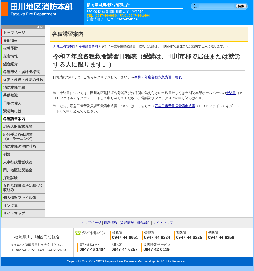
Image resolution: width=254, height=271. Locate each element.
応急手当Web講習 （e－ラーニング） (21, 136)
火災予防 (10, 48)
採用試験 (10, 178)
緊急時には (12, 111)
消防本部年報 (14, 87)
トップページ (14, 33)
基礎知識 (10, 95)
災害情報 (10, 56)
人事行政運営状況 (17, 162)
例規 (6, 154)
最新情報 (10, 40)
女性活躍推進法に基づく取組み (23, 188)
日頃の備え (12, 103)
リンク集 (10, 205)
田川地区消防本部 (62, 46)
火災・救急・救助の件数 (23, 80)
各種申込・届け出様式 (21, 72)
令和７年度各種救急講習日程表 (158, 77)
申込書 (231, 93)
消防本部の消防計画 (19, 146)
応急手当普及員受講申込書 (175, 106)
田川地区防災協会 (17, 170)
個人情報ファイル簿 (19, 198)
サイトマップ (14, 213)
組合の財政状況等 (17, 127)
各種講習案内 (88, 46)
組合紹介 (10, 64)
